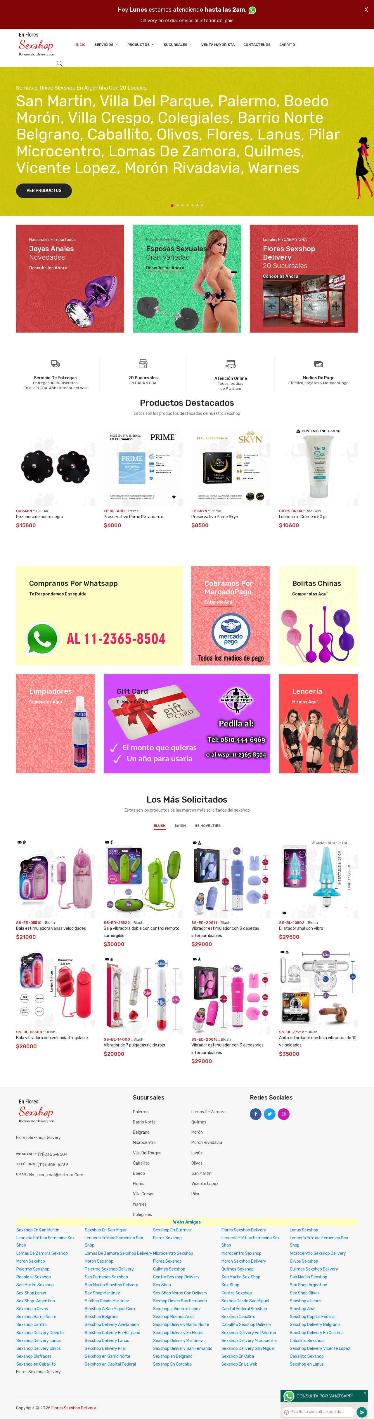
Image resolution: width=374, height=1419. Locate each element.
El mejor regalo (132, 702)
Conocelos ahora (280, 277)
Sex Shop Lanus (31, 1293)
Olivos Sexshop (304, 1261)
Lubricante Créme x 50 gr (303, 516)
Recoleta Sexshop (33, 1277)
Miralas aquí (305, 702)
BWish (180, 825)
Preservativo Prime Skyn (214, 516)
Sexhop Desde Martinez (107, 1301)
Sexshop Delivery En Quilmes (317, 1332)
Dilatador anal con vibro (301, 928)
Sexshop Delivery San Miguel (248, 1348)
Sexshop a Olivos (32, 1308)
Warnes (140, 1204)
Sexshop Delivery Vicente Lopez (320, 1348)
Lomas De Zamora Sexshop (42, 1253)
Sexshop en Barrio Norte (107, 1356)
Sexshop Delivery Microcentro (249, 1340)
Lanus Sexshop (304, 1230)
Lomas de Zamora (208, 1111)
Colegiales (142, 1214)
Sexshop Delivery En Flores (178, 1332)
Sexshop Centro (31, 1324)
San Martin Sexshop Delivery (111, 1284)
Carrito (287, 45)
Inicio (80, 45)
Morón (197, 1132)
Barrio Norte (144, 1122)
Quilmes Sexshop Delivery (314, 1269)
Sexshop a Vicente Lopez (177, 1308)
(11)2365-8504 (52, 1154)
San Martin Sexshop (308, 1277)
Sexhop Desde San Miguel (245, 1301)
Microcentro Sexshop (173, 1253)
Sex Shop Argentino (308, 1284)
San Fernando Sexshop (106, 1277)
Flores (138, 1183)
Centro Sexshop (236, 1293)
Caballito (141, 1163)
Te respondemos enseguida (57, 594)
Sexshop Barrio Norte (36, 1316)
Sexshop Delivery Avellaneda (112, 1324)
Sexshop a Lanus (305, 1301)
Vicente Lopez (205, 1183)
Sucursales (178, 44)
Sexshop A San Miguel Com (110, 1308)
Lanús (196, 1153)
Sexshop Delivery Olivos (38, 1348)
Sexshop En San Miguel (106, 1230)
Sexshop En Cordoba (172, 1364)
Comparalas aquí (310, 594)
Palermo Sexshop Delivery (109, 1269)
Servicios (106, 44)
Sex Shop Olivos (305, 1293)
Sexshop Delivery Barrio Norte (181, 1324)
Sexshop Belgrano (102, 1316)
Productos (141, 44)
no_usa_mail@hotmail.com (56, 1174)
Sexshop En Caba (237, 1356)
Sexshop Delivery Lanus (38, 1340)
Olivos (196, 1163)
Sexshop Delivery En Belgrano (112, 1332)
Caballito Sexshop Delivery (246, 1324)
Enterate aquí (219, 602)
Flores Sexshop (167, 1237)
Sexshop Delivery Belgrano (315, 1324)
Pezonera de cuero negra (39, 516)
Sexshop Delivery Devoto (40, 1332)
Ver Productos (44, 190)
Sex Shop (162, 1284)
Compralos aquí (45, 702)
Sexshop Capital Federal (312, 1316)
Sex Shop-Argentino (35, 1301)
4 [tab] (187, 205)
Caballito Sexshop (307, 1340)
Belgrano (141, 1132)
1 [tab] (172, 205)
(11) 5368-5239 (53, 1164)
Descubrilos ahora (48, 268)
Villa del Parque (147, 1153)
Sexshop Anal (302, 1308)
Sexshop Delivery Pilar (105, 1348)
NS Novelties (208, 825)
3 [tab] (182, 205)
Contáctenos (257, 45)
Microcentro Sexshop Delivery (318, 1253)
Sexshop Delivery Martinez (178, 1340)
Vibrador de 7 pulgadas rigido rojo (134, 1045)
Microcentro (144, 1142)
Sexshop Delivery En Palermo (248, 1332)
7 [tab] (202, 205)
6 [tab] (197, 205)
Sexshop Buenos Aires (174, 1316)
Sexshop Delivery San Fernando (182, 1348)
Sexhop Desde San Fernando (180, 1301)
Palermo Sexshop (32, 1269)
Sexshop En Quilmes (172, 1230)
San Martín (201, 1173)
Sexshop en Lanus (307, 1364)
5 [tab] (192, 205)
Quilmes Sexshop (169, 1269)
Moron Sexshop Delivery (243, 1261)
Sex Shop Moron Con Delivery (180, 1293)
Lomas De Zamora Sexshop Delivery (118, 1253)
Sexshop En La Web (239, 1364)
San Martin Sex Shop (240, 1277)
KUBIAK (42, 511)
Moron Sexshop (30, 1261)
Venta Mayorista (218, 45)
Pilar (195, 1193)
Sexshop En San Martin (37, 1230)
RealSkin (313, 511)
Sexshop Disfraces (34, 1356)
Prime (133, 511)
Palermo (141, 1111)
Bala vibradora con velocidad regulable (52, 1037)
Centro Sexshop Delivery (176, 1277)
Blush (160, 825)
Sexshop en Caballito (36, 1364)
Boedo (139, 1173)
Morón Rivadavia (206, 1142)
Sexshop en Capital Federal (110, 1364)
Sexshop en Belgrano (173, 1356)
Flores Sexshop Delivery (243, 1230)
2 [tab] (177, 205)
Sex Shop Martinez (102, 1293)
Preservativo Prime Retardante (133, 516)
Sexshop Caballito (238, 1316)
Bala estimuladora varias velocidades (51, 928)
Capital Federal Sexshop (244, 1308)
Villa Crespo (144, 1193)
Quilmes (198, 1122)
